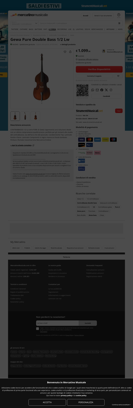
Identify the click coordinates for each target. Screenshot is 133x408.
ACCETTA (47, 402)
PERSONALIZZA (85, 402)
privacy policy (66, 395)
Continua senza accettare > (121, 405)
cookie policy (81, 395)
